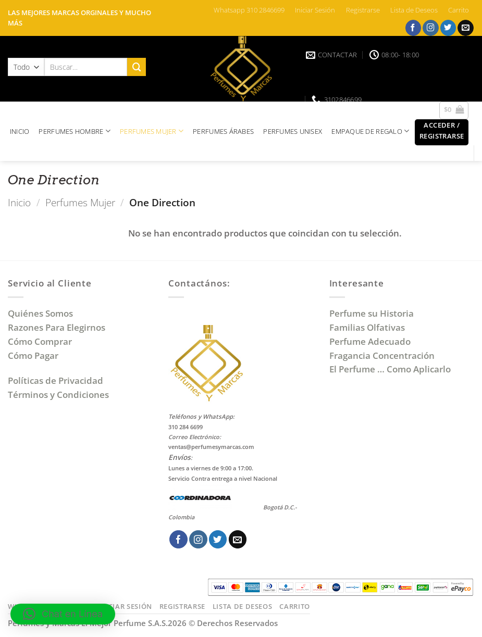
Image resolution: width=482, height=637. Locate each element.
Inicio (19, 202)
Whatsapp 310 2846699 (249, 10)
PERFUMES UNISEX (292, 131)
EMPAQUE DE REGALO (370, 131)
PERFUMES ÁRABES (223, 131)
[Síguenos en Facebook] (413, 28)
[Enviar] (136, 67)
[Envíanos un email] (466, 28)
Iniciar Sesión (315, 10)
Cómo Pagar (33, 355)
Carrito (458, 10)
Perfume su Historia (371, 313)
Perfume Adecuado (371, 341)
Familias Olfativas (367, 327)
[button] (441, 132)
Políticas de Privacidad (55, 380)
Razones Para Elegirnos (58, 327)
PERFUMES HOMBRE (74, 131)
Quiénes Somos (42, 313)
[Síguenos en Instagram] (431, 28)
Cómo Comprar (41, 341)
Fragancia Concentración (383, 355)
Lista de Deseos (414, 10)
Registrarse (363, 10)
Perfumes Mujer (80, 202)
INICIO (20, 131)
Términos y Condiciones (58, 395)
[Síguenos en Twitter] (448, 28)
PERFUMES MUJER (151, 131)
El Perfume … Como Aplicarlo (390, 369)
